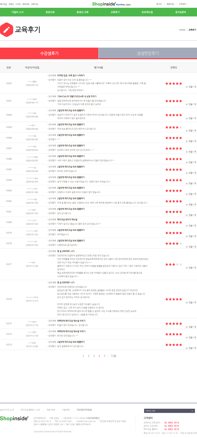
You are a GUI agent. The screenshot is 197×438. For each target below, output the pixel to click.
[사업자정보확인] (93, 418)
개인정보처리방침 (84, 410)
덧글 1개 (192, 87)
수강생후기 (49, 55)
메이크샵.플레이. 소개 (30, 410)
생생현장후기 (147, 55)
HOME (182, 30)
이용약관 (66, 410)
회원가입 (170, 4)
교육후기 (115, 12)
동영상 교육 (82, 12)
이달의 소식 (18, 12)
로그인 (159, 4)
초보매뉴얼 (147, 12)
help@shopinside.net (86, 421)
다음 (113, 355)
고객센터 (182, 4)
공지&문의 (180, 12)
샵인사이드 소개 (7, 410)
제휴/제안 (51, 410)
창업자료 (50, 12)
